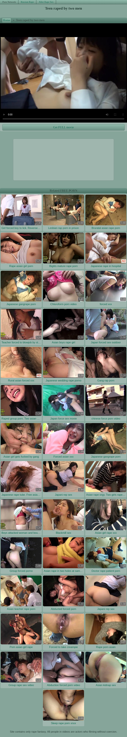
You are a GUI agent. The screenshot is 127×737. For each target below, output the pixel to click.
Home (6, 20)
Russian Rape (27, 2)
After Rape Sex (46, 2)
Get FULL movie (63, 127)
